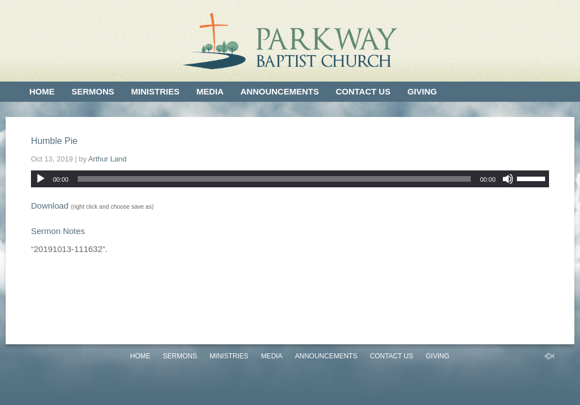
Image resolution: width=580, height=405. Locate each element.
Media (210, 91)
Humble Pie (54, 141)
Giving (422, 91)
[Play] (40, 178)
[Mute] (508, 178)
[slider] (274, 179)
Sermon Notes (58, 231)
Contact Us (363, 91)
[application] (290, 178)
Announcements (279, 91)
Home (42, 91)
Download (50, 205)
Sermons (93, 91)
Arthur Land (107, 159)
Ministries (155, 91)
